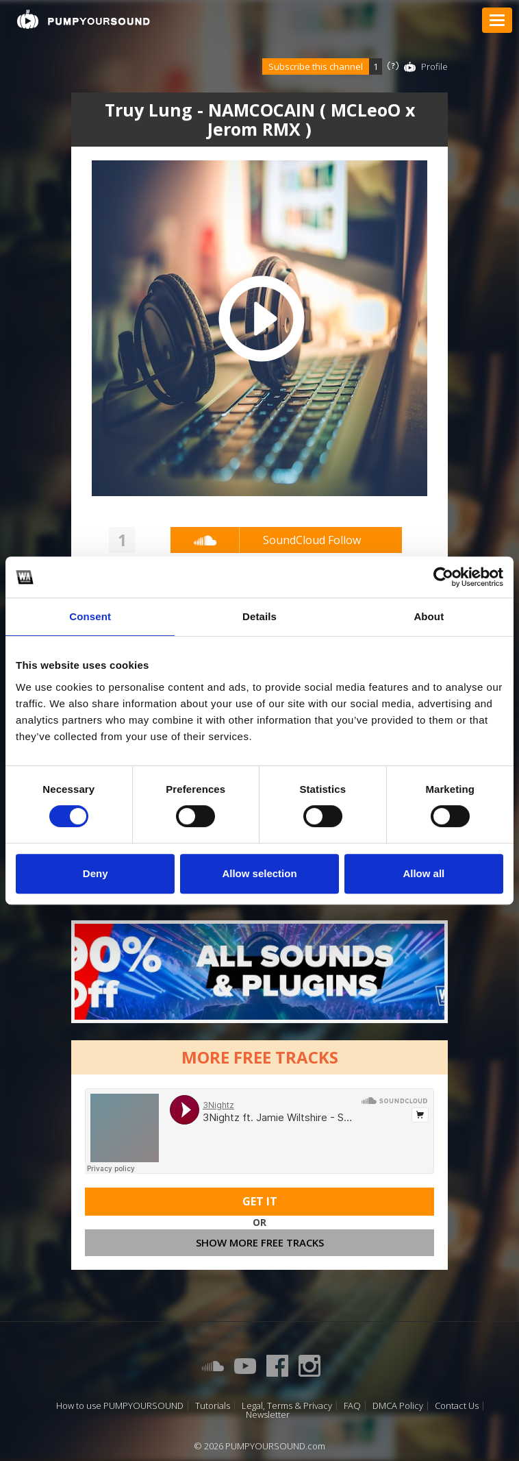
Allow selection (259, 873)
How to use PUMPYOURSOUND (119, 1405)
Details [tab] (259, 616)
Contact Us (457, 1405)
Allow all (423, 873)
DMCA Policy (397, 1405)
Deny (95, 873)
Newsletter (268, 1414)
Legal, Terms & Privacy (287, 1405)
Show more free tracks (260, 1242)
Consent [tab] (90, 616)
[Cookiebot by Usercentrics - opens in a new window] (443, 577)
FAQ (352, 1405)
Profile (434, 66)
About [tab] (429, 616)
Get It (259, 1201)
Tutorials (212, 1405)
